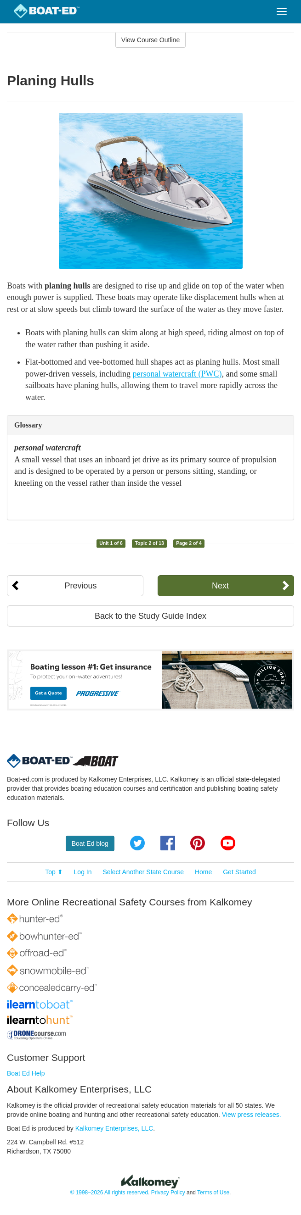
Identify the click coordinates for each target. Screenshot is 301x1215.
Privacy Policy (168, 1192)
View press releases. (251, 1114)
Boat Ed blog (90, 843)
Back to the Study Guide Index (150, 616)
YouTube (228, 843)
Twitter (137, 843)
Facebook (167, 843)
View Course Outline (150, 40)
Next (220, 585)
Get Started (239, 872)
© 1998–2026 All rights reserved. (110, 1192)
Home (203, 872)
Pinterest (197, 843)
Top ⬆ (53, 872)
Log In (83, 872)
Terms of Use (213, 1192)
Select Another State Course (143, 872)
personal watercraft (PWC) (177, 373)
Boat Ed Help (26, 1073)
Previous (80, 585)
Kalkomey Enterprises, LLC (114, 1128)
